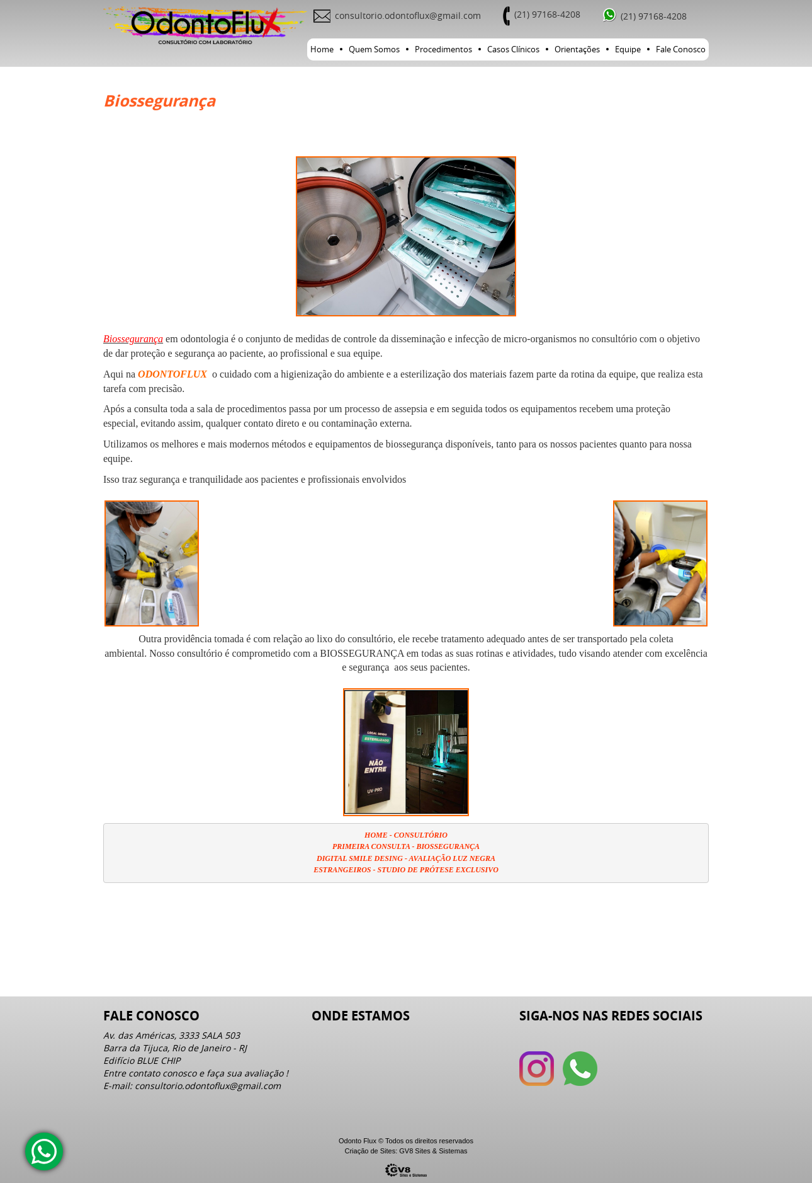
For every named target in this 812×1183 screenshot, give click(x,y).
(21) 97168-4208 (547, 14)
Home (322, 49)
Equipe (628, 49)
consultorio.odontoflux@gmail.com (408, 15)
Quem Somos (374, 49)
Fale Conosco (681, 49)
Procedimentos (443, 49)
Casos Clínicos (513, 49)
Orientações (577, 49)
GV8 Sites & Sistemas (433, 1151)
